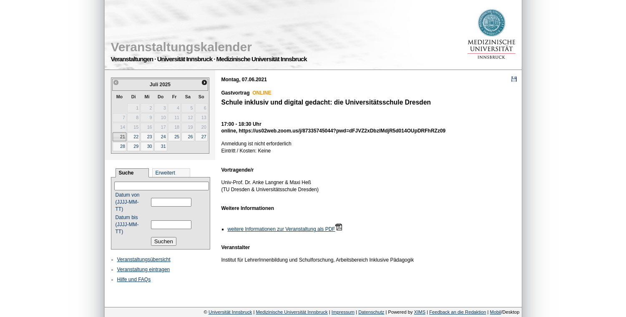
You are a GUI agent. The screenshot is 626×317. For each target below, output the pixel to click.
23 (149, 136)
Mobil (495, 312)
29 (135, 146)
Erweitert (165, 173)
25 (176, 136)
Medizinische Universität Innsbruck (291, 312)
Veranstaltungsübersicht (144, 259)
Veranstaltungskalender (181, 47)
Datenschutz (371, 312)
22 (135, 136)
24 (163, 136)
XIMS (419, 312)
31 (163, 146)
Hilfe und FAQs (134, 279)
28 (122, 146)
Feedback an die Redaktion (457, 312)
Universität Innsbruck (230, 312)
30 (149, 146)
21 (122, 136)
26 (190, 136)
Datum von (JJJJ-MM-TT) (128, 202)
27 (203, 136)
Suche (126, 173)
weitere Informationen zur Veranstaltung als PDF (281, 229)
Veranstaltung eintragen (143, 269)
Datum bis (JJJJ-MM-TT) (127, 225)
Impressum (343, 312)
